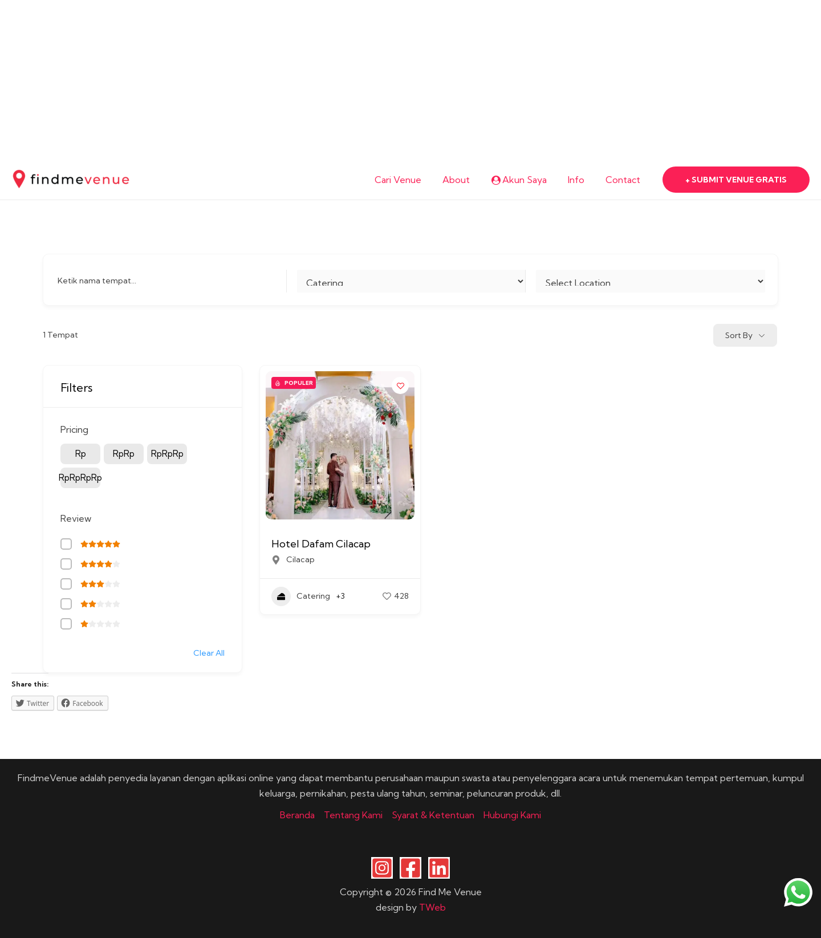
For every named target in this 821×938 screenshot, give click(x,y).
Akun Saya (526, 179)
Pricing (74, 429)
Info (580, 179)
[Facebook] (410, 868)
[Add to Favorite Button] (400, 385)
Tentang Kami (353, 815)
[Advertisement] (342, 80)
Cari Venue (411, 179)
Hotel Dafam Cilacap (321, 543)
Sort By (739, 335)
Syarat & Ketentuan (433, 815)
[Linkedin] (439, 868)
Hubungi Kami (512, 815)
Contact (624, 179)
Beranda (297, 815)
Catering (300, 596)
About (467, 179)
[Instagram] (382, 868)
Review (75, 518)
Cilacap (300, 559)
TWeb (432, 907)
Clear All (209, 653)
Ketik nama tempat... (97, 280)
